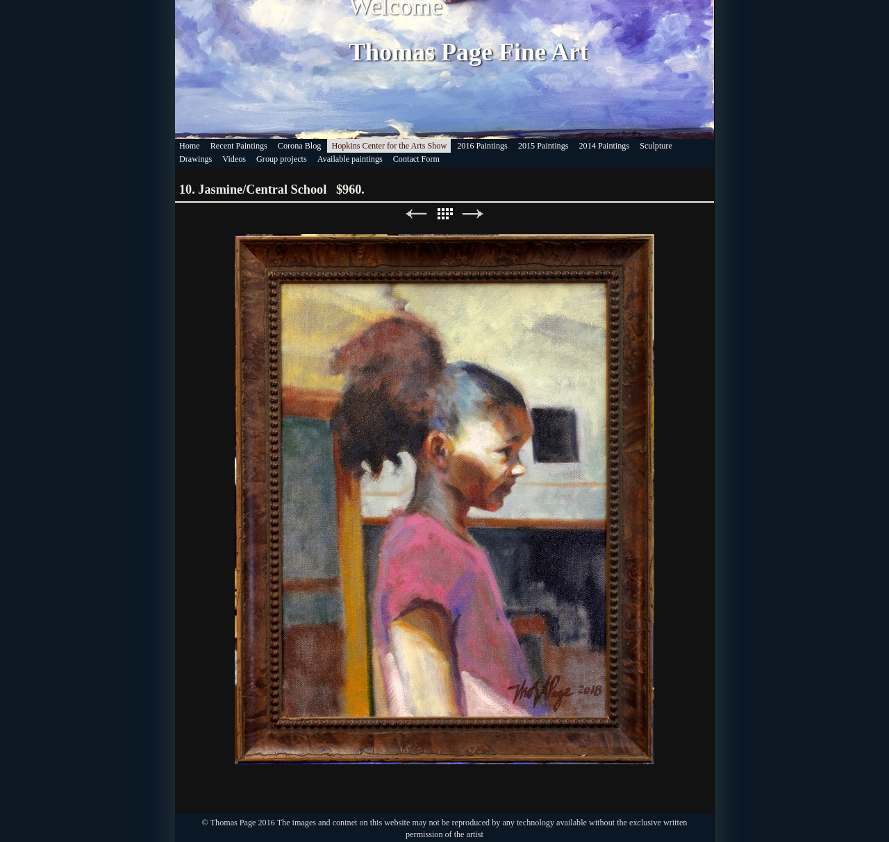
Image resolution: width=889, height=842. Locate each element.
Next (473, 214)
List (444, 214)
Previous (416, 214)
